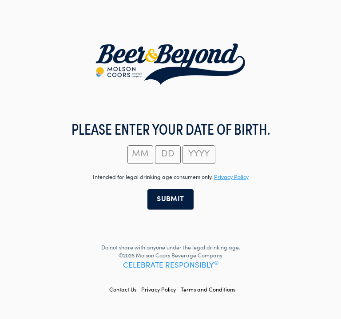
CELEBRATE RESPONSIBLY (170, 266)
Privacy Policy (158, 290)
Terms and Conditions (208, 290)
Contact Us (122, 290)
